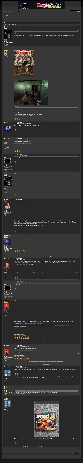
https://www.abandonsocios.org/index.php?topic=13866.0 (22, 143)
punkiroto (7, 26)
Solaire (6, 386)
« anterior (75, 449)
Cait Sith (7, 138)
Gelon (6, 199)
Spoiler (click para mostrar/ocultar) (20, 244)
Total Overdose (67, 376)
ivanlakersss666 (8, 154)
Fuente (15, 227)
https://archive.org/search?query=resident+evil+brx (22, 352)
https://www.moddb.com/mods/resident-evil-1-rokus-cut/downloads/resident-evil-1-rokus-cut (28, 323)
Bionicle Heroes (63, 376)
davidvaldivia (7, 122)
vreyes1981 (7, 366)
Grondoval (7, 300)
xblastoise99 (7, 235)
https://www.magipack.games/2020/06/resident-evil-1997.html (23, 350)
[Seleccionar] (18, 106)
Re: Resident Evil (19, 26)
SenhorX (7, 258)
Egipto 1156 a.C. (71, 376)
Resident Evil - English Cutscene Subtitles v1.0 (23, 264)
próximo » (78, 449)
